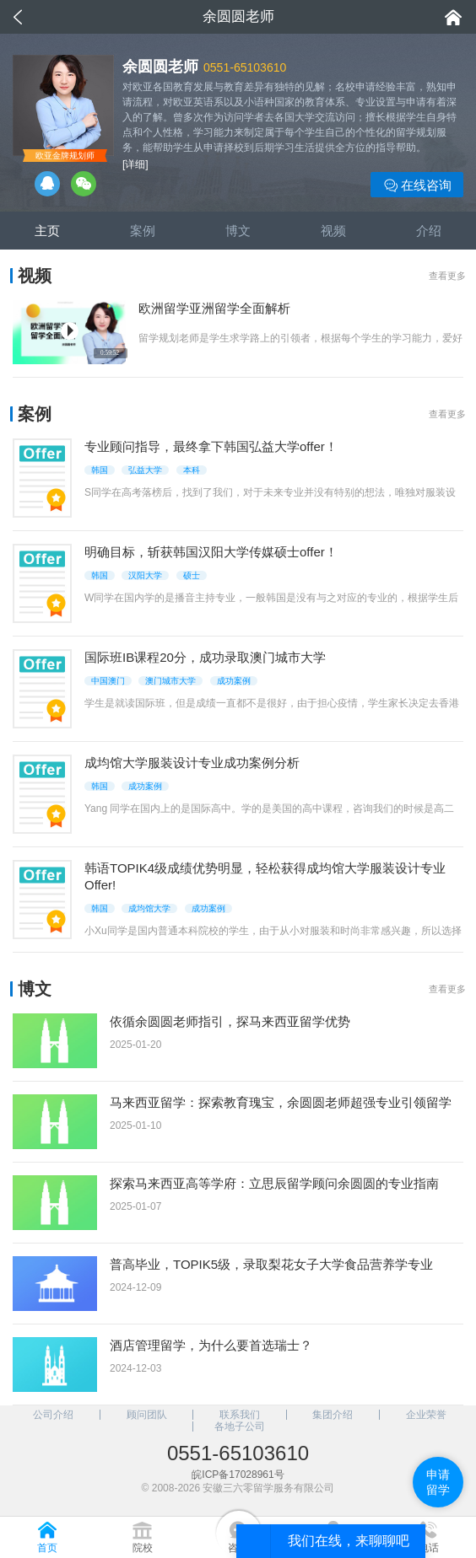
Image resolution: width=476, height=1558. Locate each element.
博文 (238, 230)
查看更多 (447, 276)
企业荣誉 (426, 1415)
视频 (333, 230)
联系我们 (239, 1415)
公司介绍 (53, 1415)
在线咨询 (417, 186)
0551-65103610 (244, 67)
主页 (47, 230)
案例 (142, 230)
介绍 (428, 230)
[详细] (135, 164)
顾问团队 (147, 1415)
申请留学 (438, 1482)
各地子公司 (239, 1426)
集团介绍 (332, 1415)
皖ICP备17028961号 (238, 1474)
